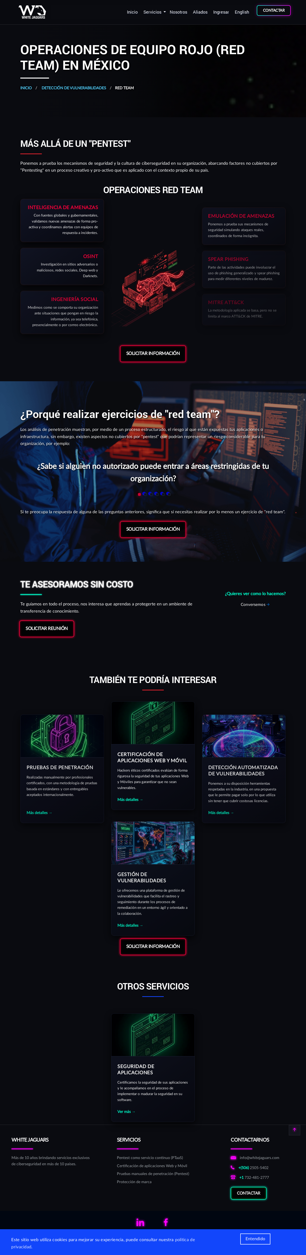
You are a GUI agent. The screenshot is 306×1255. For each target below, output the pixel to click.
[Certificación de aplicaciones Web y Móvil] (153, 1166)
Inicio (132, 12)
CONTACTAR (274, 10)
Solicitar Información (153, 353)
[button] (138, 493)
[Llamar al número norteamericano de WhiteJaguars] (255, 1178)
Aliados (200, 12)
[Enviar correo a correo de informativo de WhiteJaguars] (255, 1158)
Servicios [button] (152, 12)
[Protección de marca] (153, 1182)
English (242, 12)
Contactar (248, 1201)
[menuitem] (132, 12)
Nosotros (178, 12)
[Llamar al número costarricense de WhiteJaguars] (255, 1168)
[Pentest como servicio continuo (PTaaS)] (153, 1158)
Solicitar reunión (47, 628)
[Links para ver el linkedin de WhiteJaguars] (140, 1224)
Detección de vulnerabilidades (73, 88)
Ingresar (221, 12)
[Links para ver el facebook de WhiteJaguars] (166, 1224)
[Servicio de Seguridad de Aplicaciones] (153, 1122)
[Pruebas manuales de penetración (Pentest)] (153, 1174)
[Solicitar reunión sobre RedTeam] (255, 604)
